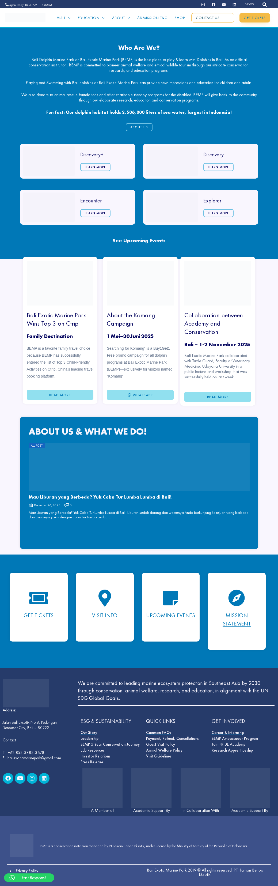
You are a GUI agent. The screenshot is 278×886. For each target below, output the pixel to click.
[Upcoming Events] (170, 597)
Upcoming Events (170, 618)
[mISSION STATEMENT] (236, 597)
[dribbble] (224, 4)
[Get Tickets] (38, 597)
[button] (264, 4)
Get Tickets (38, 614)
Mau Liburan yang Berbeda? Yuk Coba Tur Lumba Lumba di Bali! (100, 496)
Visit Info (104, 614)
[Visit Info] (104, 597)
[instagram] (203, 4)
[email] (234, 4)
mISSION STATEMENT (236, 618)
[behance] (213, 4)
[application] (68, 17)
